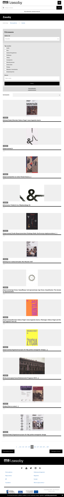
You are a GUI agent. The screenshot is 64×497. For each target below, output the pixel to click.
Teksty (8, 57)
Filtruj (32, 83)
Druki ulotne (9, 64)
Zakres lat (7, 36)
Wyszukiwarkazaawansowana (32, 89)
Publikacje (9, 55)
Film (8, 50)
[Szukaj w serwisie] (29, 8)
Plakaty (8, 67)
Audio (8, 48)
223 (26, 447)
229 (44, 447)
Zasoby (23, 23)
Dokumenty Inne (10, 72)
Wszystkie (32, 38)
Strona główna (13, 23)
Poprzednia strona (8, 451)
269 (48, 447)
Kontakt (35, 479)
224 (29, 447)
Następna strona (56, 451)
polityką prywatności (51, 495)
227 (38, 447)
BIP (6, 479)
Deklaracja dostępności (39, 472)
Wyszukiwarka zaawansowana (31, 11)
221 (20, 447)
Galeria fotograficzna (11, 53)
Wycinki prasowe (10, 62)
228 (41, 447)
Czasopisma (9, 60)
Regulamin (36, 475)
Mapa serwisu (8, 475)
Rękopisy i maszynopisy (12, 69)
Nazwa (6, 75)
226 (35, 447)
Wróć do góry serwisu (39, 482)
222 (23, 447)
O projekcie (8, 482)
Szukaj (59, 7)
